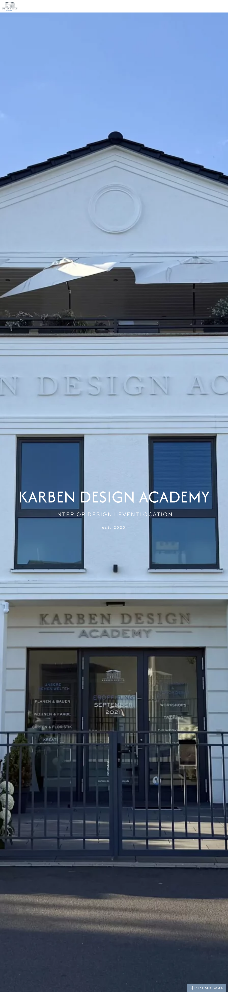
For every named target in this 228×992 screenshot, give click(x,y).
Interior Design (175, 7)
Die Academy (96, 7)
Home (71, 7)
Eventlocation (134, 7)
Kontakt (208, 7)
